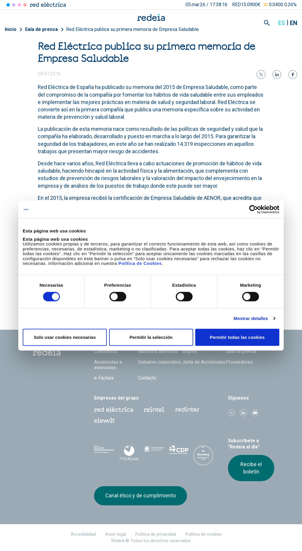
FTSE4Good (129, 453)
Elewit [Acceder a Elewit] (25, 4)
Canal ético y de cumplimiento (140, 495)
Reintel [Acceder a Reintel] (19, 4)
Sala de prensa (41, 29)
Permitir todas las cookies (237, 336)
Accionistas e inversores (108, 364)
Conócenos (105, 351)
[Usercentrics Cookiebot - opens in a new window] (253, 209)
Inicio (11, 29)
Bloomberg (203, 458)
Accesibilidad (83, 534)
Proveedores (239, 362)
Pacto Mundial (154, 452)
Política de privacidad (155, 534)
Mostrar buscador (267, 23)
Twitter (231, 412)
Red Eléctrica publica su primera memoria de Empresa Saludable (132, 29)
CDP (178, 452)
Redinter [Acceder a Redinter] (14, 4)
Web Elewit (104, 420)
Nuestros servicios (158, 351)
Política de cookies (204, 534)
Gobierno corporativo (159, 362)
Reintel (154, 409)
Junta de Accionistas (203, 362)
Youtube (255, 412)
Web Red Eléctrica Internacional (187, 409)
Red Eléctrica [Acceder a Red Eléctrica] (8, 4)
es (281, 23)
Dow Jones (104, 452)
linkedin (243, 412)
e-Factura (104, 378)
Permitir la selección (151, 336)
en (293, 23)
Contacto (147, 378)
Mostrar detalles (251, 318)
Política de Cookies (140, 263)
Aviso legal (115, 534)
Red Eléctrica (113, 409)
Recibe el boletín (251, 467)
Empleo (190, 351)
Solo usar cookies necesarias (65, 336)
